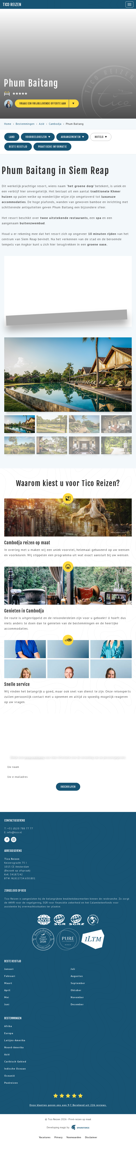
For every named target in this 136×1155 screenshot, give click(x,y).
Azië (41, 124)
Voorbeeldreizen (38, 137)
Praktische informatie (52, 146)
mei (6, 997)
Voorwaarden (73, 1137)
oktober (76, 990)
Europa (8, 1033)
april (7, 990)
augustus (77, 976)
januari (9, 969)
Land (12, 137)
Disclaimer (91, 1137)
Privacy (58, 1137)
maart (8, 983)
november (77, 997)
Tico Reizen (12, 4)
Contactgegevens (14, 820)
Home (7, 124)
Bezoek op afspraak (17, 870)
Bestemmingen (25, 124)
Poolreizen (11, 1082)
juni (6, 1004)
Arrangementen (72, 137)
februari (9, 976)
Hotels (101, 137)
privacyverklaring (34, 757)
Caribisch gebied (15, 1061)
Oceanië (9, 1075)
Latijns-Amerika (14, 1040)
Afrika (8, 1026)
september (78, 983)
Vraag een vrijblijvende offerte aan (42, 103)
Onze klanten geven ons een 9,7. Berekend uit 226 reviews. (68, 1105)
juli (73, 969)
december (77, 1004)
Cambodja (55, 124)
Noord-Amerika (14, 1047)
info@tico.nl (14, 832)
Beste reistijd (18, 146)
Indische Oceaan (15, 1068)
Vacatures (44, 1137)
